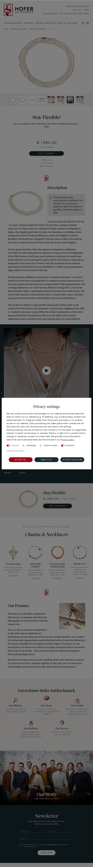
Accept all (21, 460)
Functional (69, 446)
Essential (15, 446)
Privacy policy (68, 439)
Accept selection (72, 460)
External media (50, 446)
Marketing (31, 446)
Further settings (15, 451)
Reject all (46, 460)
